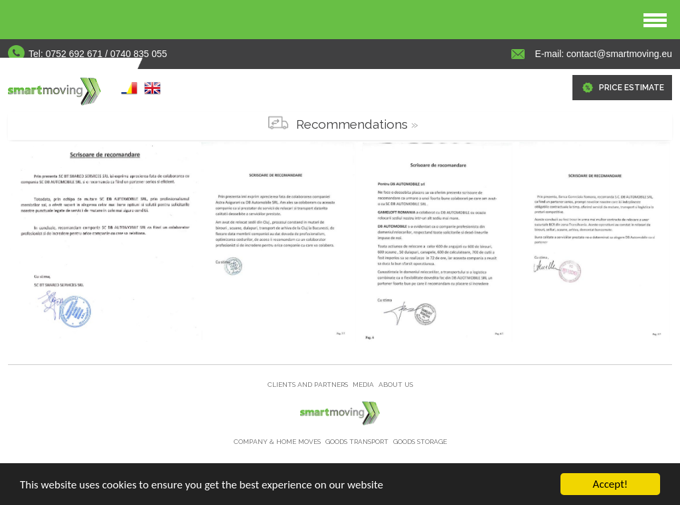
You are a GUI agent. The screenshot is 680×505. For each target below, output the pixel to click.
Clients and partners (309, 384)
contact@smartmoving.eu (618, 53)
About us (396, 384)
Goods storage (420, 441)
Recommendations (352, 124)
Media (364, 384)
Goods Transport (357, 441)
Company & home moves (278, 441)
